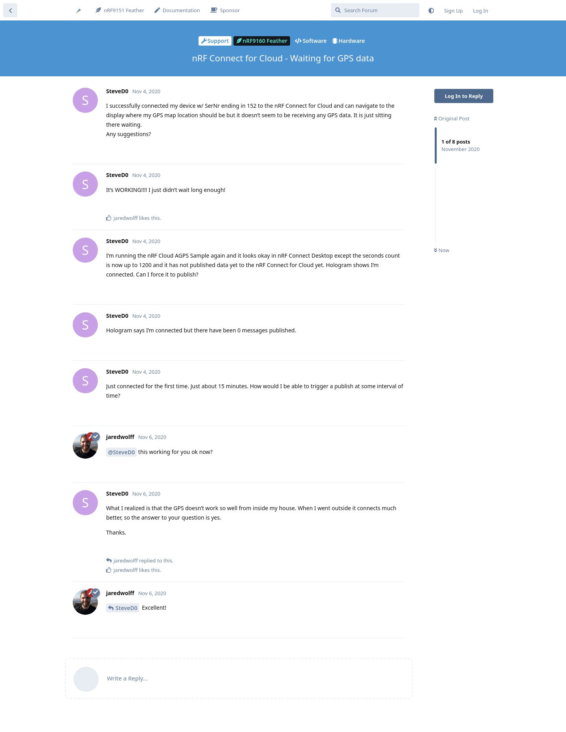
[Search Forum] (375, 10)
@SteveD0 (121, 452)
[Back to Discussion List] (10, 10)
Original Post (451, 118)
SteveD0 (126, 608)
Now (441, 250)
